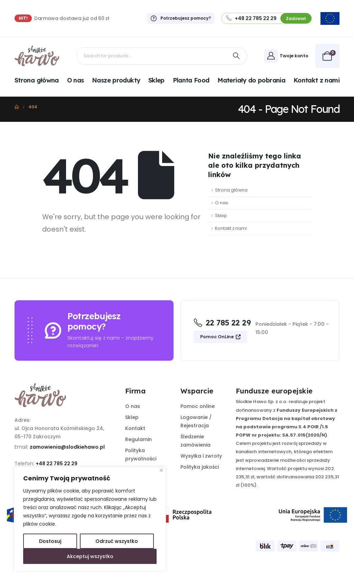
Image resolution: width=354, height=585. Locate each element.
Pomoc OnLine (220, 337)
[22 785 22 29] (222, 323)
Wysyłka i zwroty (201, 455)
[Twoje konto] (287, 56)
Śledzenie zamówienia (195, 440)
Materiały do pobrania (251, 80)
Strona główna (37, 80)
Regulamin (138, 439)
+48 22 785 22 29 (56, 463)
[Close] (161, 470)
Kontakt (135, 428)
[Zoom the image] (329, 16)
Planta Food (191, 80)
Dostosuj (50, 541)
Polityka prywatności (140, 454)
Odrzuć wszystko (116, 541)
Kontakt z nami (316, 80)
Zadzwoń (296, 18)
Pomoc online (197, 406)
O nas (75, 80)
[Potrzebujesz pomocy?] (177, 18)
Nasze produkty (116, 80)
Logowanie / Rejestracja (196, 421)
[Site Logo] (37, 56)
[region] (90, 519)
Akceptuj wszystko (90, 556)
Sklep (156, 80)
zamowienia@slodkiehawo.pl (67, 446)
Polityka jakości (199, 467)
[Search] (236, 56)
